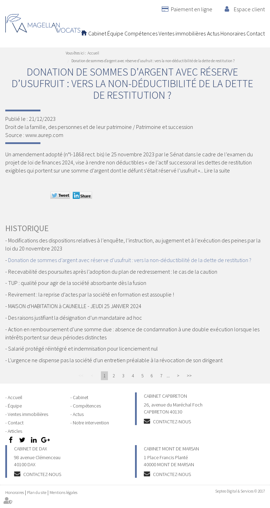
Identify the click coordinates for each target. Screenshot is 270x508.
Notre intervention (91, 422)
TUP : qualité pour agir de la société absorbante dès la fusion (77, 282)
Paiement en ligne (191, 9)
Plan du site (36, 492)
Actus (213, 33)
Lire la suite (217, 170)
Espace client (249, 9)
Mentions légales (63, 492)
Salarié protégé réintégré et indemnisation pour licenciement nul (83, 348)
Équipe (115, 33)
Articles (15, 431)
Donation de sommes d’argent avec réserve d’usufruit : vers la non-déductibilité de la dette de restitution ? (152, 60)
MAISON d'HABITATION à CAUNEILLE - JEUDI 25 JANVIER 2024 (74, 306)
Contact (255, 33)
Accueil (84, 33)
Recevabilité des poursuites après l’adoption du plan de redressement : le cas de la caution (112, 271)
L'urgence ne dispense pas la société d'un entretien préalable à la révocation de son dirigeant (115, 360)
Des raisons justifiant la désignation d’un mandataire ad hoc (75, 317)
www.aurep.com (44, 134)
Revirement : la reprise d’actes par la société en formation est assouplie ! (91, 294)
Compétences (141, 33)
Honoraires (232, 33)
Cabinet (97, 33)
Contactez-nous (172, 421)
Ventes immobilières (182, 33)
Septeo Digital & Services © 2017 (240, 491)
